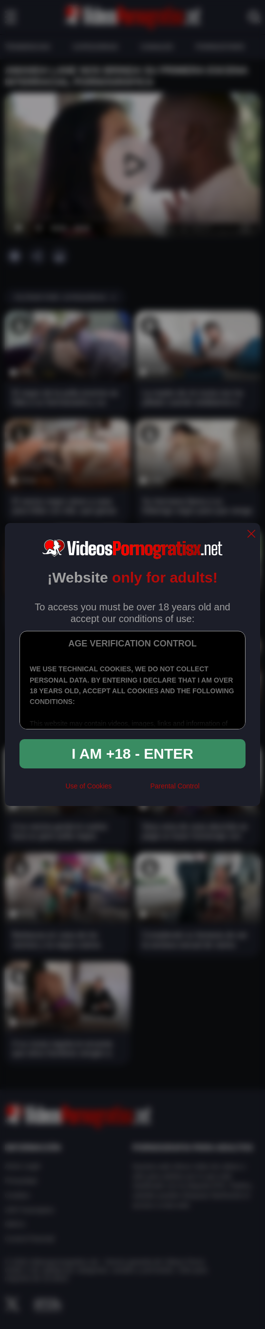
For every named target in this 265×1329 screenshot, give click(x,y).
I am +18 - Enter (132, 753)
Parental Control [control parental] (174, 786)
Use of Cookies (88, 786)
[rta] (130, 790)
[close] (251, 534)
